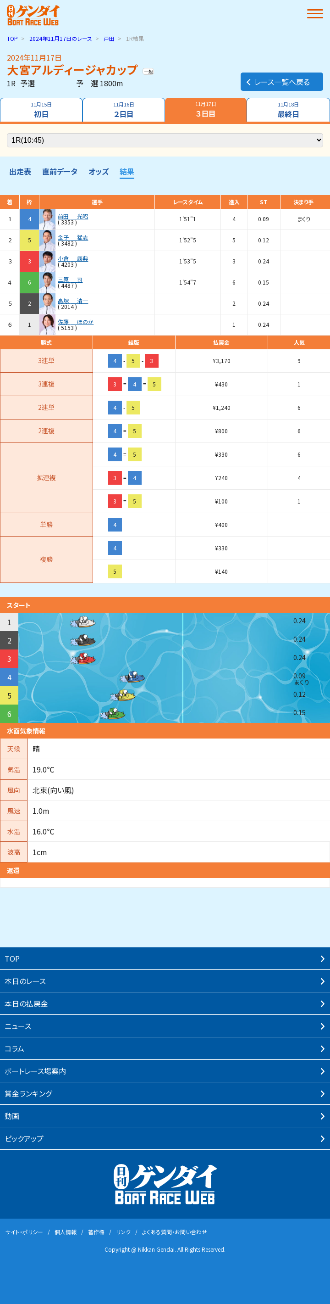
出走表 (20, 171)
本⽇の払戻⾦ (26, 1003)
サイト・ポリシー (24, 1232)
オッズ (98, 171)
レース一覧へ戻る (277, 81)
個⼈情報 (66, 1232)
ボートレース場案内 (35, 1070)
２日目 (123, 110)
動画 (12, 1115)
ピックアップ (24, 1138)
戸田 (109, 38)
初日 (41, 110)
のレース (60, 38)
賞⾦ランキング (28, 1093)
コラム (14, 1048)
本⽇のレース (25, 980)
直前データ (59, 171)
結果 (127, 171)
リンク (123, 1232)
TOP (12, 38)
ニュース (18, 1025)
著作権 (96, 1232)
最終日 (288, 110)
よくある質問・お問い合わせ (174, 1232)
